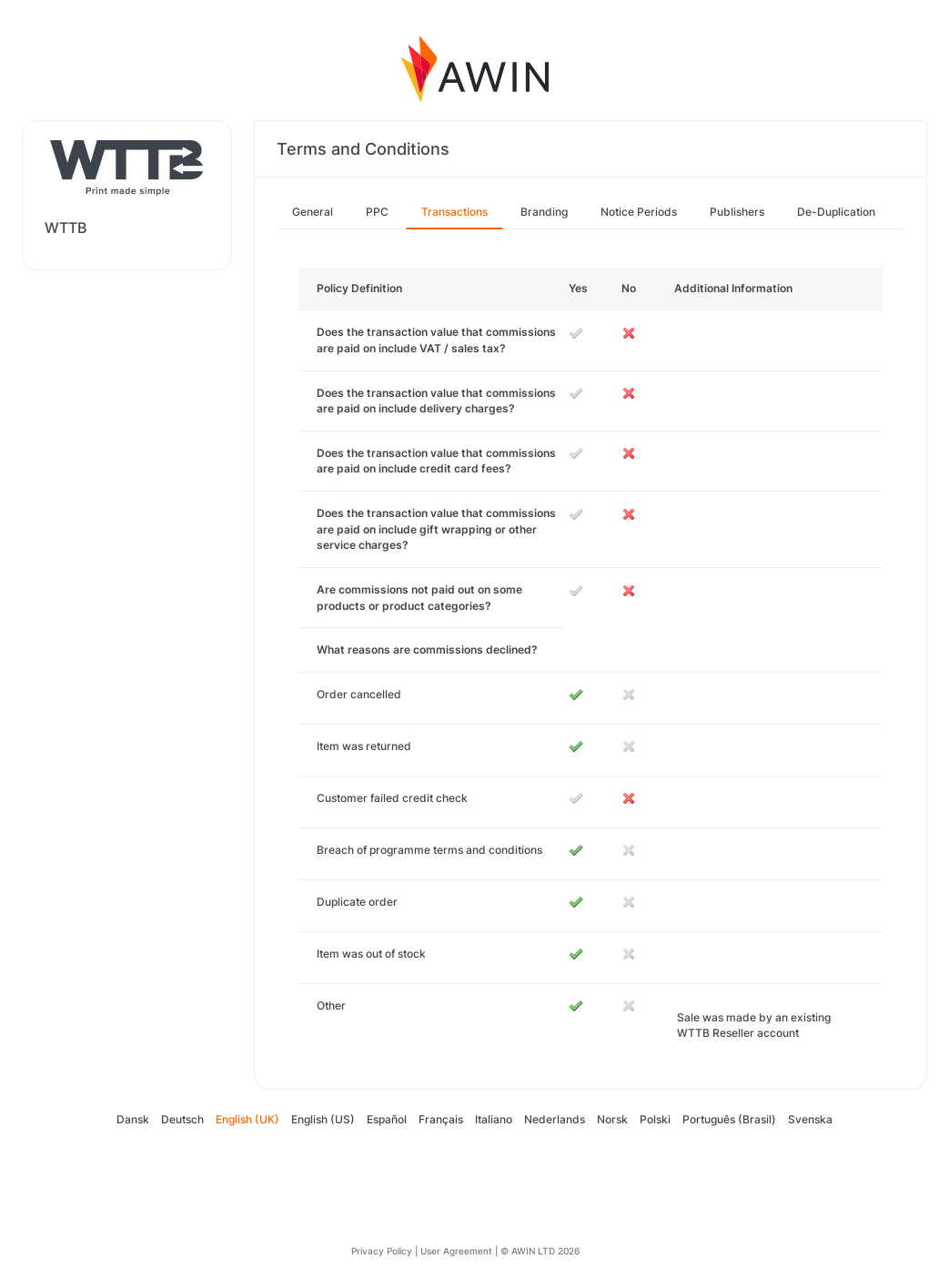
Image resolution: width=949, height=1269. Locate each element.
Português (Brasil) (729, 1119)
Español (387, 1119)
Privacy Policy (381, 1250)
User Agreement (456, 1250)
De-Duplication (836, 211)
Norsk (612, 1119)
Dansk (132, 1119)
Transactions (454, 211)
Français (441, 1119)
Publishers (737, 211)
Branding (544, 211)
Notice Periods (639, 211)
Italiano (493, 1119)
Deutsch (182, 1119)
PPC (377, 211)
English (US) (323, 1119)
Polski (655, 1119)
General (312, 211)
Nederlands (554, 1119)
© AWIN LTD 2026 (540, 1250)
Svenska (810, 1119)
